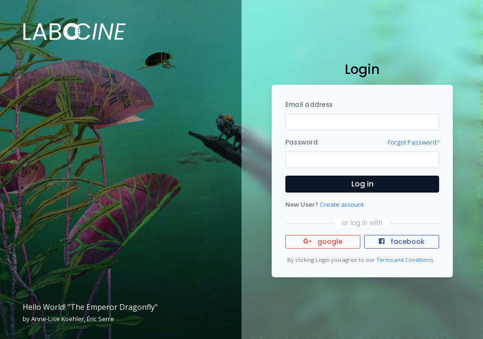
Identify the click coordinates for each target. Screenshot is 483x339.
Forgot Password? (413, 142)
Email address (309, 104)
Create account (342, 204)
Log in (362, 183)
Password (301, 142)
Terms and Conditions (404, 259)
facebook (401, 241)
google (322, 241)
